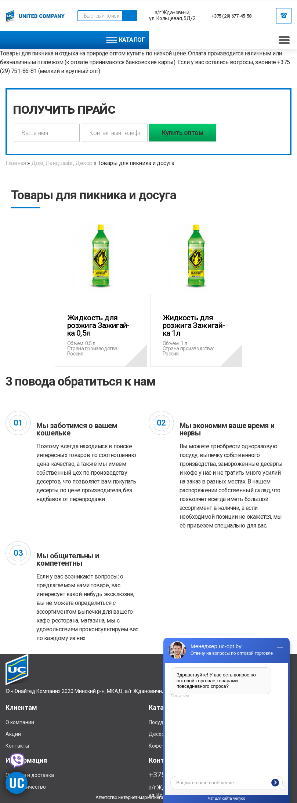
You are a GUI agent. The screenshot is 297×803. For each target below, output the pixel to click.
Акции (13, 734)
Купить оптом (182, 132)
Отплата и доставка (30, 775)
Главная (16, 163)
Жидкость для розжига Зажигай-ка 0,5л (101, 321)
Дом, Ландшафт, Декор (61, 163)
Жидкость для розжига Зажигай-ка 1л (196, 321)
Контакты (17, 746)
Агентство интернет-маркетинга (129, 797)
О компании (20, 722)
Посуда (157, 722)
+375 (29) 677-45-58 (231, 16)
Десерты (159, 734)
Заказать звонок (283, 15)
